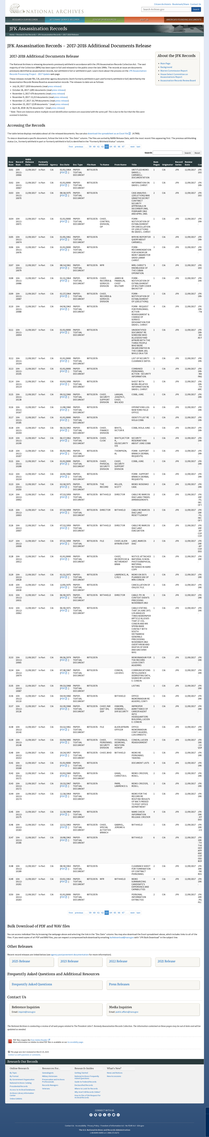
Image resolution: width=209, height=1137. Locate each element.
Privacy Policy (93, 1125)
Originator (167, 164)
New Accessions (114, 1076)
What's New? (114, 1068)
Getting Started (81, 1072)
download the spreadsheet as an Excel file (108, 133)
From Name (120, 164)
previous (79, 146)
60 (94, 146)
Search (196, 9)
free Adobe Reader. (40, 1040)
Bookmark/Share (180, 4)
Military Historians (49, 1076)
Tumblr (104, 1115)
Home (12, 34)
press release (54, 86)
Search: (148, 152)
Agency (54, 164)
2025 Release (21, 961)
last (138, 146)
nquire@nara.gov (27, 1011)
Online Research (19, 1068)
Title (134, 164)
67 (123, 146)
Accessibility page (75, 1042)
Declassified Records (84, 1085)
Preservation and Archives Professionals (53, 1080)
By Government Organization (22, 1079)
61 (98, 146)
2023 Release (69, 961)
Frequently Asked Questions (32, 984)
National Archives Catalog (21, 1083)
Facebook (91, 1115)
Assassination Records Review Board (178, 80)
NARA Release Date (29, 162)
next (132, 146)
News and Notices (114, 1072)
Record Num (19, 163)
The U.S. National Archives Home (46, 8)
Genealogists (48, 1072)
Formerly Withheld (43, 163)
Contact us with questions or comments (24, 1054)
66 (119, 146)
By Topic (13, 1072)
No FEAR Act (130, 1125)
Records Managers (50, 1085)
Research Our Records (25, 19)
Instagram (100, 1115)
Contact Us (195, 4)
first (71, 146)
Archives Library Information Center (22, 1094)
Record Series (179, 163)
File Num (91, 164)
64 (111, 146)
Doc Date (64, 164)
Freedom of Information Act (112, 1125)
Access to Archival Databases (22, 1089)
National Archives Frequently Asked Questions (87, 1077)
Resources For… (51, 1068)
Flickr (118, 1115)
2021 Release (166, 961)
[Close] (205, 1110)
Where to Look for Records (86, 1088)
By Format (14, 1076)
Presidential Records (19, 1086)
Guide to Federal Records (85, 1081)
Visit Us (144, 19)
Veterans (46, 1088)
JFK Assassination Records (49, 34)
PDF (63, 172)
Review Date (188, 163)
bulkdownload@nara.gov (122, 937)
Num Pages (156, 163)
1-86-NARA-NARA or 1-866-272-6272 (104, 1132)
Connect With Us (104, 1110)
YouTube (109, 1115)
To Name (104, 164)
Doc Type (78, 164)
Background (166, 67)
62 (102, 146)
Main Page (165, 63)
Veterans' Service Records (65, 19)
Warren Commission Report (174, 70)
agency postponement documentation (70, 954)
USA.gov (140, 1125)
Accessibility (80, 1125)
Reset (197, 153)
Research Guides (84, 1068)
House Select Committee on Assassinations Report (174, 75)
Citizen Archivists (162, 4)
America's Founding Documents (184, 19)
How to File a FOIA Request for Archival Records (88, 1096)
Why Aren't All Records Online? (87, 1092)
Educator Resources (104, 19)
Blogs (113, 1115)
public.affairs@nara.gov (127, 1011)
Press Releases (119, 984)
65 (115, 146)
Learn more (184, 1132)
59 (90, 146)
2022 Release (118, 961)
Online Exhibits (16, 1098)
